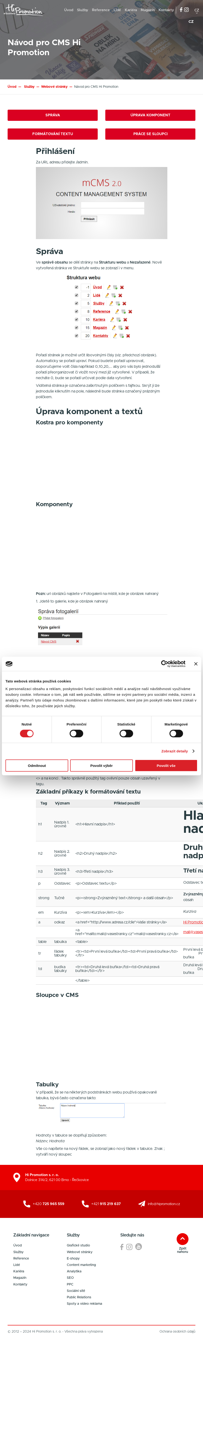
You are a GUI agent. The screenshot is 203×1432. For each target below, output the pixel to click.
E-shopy (73, 1258)
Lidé (117, 10)
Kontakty (166, 10)
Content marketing (81, 1265)
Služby (82, 10)
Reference (101, 10)
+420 (48, 1204)
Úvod (68, 10)
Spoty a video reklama (84, 1303)
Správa (52, 115)
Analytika (74, 1271)
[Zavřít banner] (196, 664)
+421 (106, 1204)
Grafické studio (78, 1245)
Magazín (148, 10)
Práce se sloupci (150, 134)
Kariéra (131, 10)
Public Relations (79, 1297)
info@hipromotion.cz (164, 1204)
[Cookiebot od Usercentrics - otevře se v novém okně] (164, 663)
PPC (70, 1284)
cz (196, 10)
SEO (70, 1278)
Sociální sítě (76, 1291)
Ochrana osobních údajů (177, 1331)
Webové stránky (79, 1252)
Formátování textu (52, 134)
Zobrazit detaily (174, 751)
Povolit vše (166, 765)
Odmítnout (37, 765)
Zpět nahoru (182, 1250)
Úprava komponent (150, 115)
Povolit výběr (101, 765)
